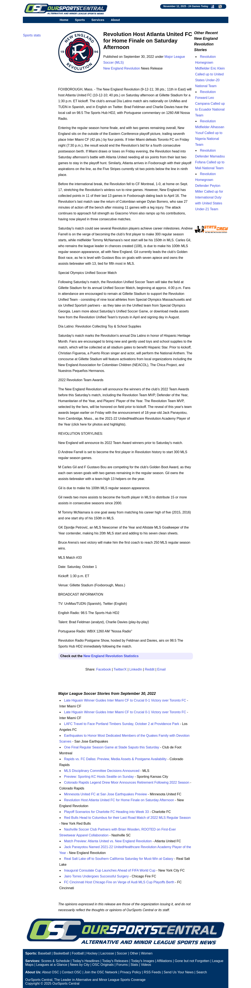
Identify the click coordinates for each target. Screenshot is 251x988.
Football (78, 953)
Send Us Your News (179, 972)
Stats (134, 964)
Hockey (92, 953)
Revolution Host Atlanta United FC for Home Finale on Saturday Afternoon (119, 800)
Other (134, 953)
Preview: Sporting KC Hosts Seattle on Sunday (99, 776)
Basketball (61, 953)
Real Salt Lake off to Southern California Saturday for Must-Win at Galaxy (118, 858)
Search (201, 972)
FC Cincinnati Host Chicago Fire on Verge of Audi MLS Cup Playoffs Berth (119, 882)
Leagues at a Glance (51, 964)
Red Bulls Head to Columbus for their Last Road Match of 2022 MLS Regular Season (127, 817)
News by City (79, 964)
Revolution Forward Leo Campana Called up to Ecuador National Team (210, 103)
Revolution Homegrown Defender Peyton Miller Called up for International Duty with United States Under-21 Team (209, 191)
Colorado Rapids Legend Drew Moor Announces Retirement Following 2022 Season (126, 782)
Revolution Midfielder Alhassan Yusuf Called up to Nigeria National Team (209, 132)
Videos (146, 964)
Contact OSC (71, 972)
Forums (122, 964)
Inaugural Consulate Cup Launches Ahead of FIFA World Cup (110, 870)
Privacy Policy (130, 972)
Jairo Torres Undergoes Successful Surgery (96, 876)
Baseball (44, 953)
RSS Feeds (152, 972)
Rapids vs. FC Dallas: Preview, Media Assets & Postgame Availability (115, 759)
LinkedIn (135, 669)
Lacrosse (107, 953)
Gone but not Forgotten (192, 961)
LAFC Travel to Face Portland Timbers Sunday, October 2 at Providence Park (121, 724)
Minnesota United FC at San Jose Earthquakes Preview (105, 794)
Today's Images (142, 961)
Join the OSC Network (100, 972)
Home (64, 20)
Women (147, 953)
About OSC (50, 972)
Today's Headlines (85, 961)
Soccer (122, 953)
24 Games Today (198, 6)
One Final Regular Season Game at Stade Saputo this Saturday (111, 747)
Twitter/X (120, 669)
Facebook (103, 669)
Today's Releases (115, 961)
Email (161, 669)
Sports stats (32, 35)
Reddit (150, 669)
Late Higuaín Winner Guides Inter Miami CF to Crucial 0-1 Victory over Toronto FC (125, 700)
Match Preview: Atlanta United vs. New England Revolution (108, 841)
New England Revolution (121, 68)
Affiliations (164, 961)
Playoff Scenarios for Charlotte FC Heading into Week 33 (106, 812)
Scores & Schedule (55, 961)
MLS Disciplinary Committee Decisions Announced (101, 771)
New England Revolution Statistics (111, 656)
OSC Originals (103, 964)
